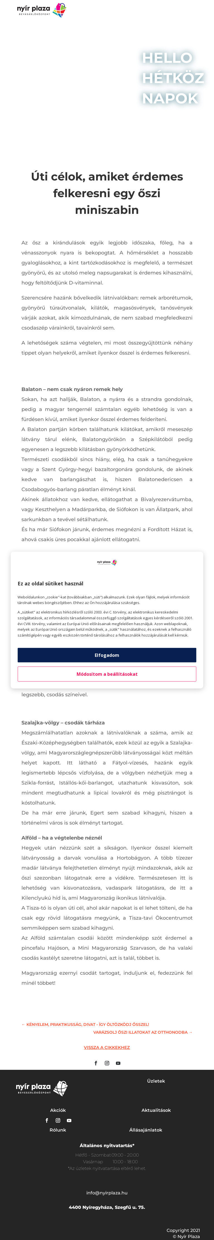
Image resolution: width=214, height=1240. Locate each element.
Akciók (58, 1110)
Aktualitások (156, 1110)
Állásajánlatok (145, 1130)
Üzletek (156, 1081)
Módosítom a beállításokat (107, 674)
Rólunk (58, 1130)
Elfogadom (107, 655)
